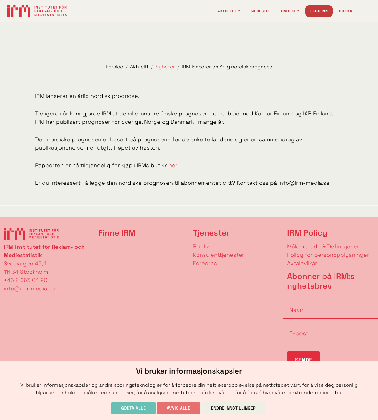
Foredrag (205, 263)
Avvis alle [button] (178, 408)
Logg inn (319, 11)
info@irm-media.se (29, 288)
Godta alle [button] (133, 408)
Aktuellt (227, 11)
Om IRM (288, 11)
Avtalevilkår (302, 263)
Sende (303, 359)
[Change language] (364, 11)
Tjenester (260, 11)
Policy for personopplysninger (328, 254)
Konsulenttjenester (218, 254)
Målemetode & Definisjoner (323, 246)
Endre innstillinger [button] (233, 408)
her (173, 165)
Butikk (345, 11)
